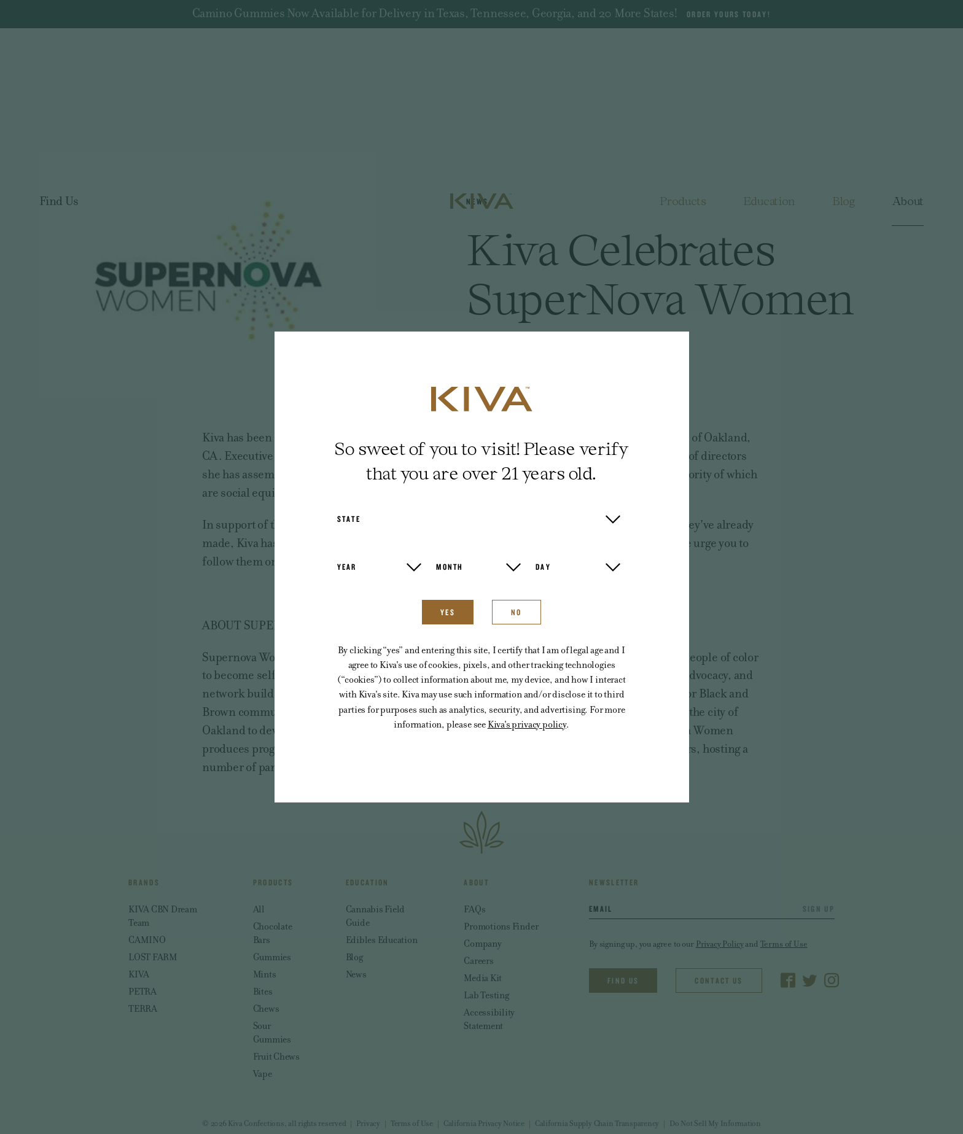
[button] (479, 519)
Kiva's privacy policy (527, 724)
